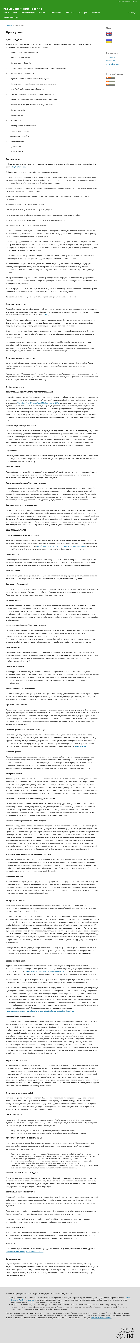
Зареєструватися (124, 2)
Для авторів (82, 13)
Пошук (132, 13)
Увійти (135, 2)
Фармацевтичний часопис (22, 9)
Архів (15, 13)
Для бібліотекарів (112, 64)
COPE (45, 315)
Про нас (41, 13)
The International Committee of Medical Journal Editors (38, 403)
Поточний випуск (28, 13)
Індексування (55, 13)
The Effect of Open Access (101, 1318)
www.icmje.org (80, 746)
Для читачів (110, 57)
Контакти (96, 13)
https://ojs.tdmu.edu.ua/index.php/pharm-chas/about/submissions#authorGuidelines (40, 1011)
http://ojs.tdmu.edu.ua (19, 167)
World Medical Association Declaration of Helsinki (45, 971)
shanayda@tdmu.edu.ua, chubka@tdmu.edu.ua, (25, 1252)
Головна (6, 13)
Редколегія (69, 13)
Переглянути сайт (11, 17)
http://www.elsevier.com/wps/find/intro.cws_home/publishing (61, 546)
